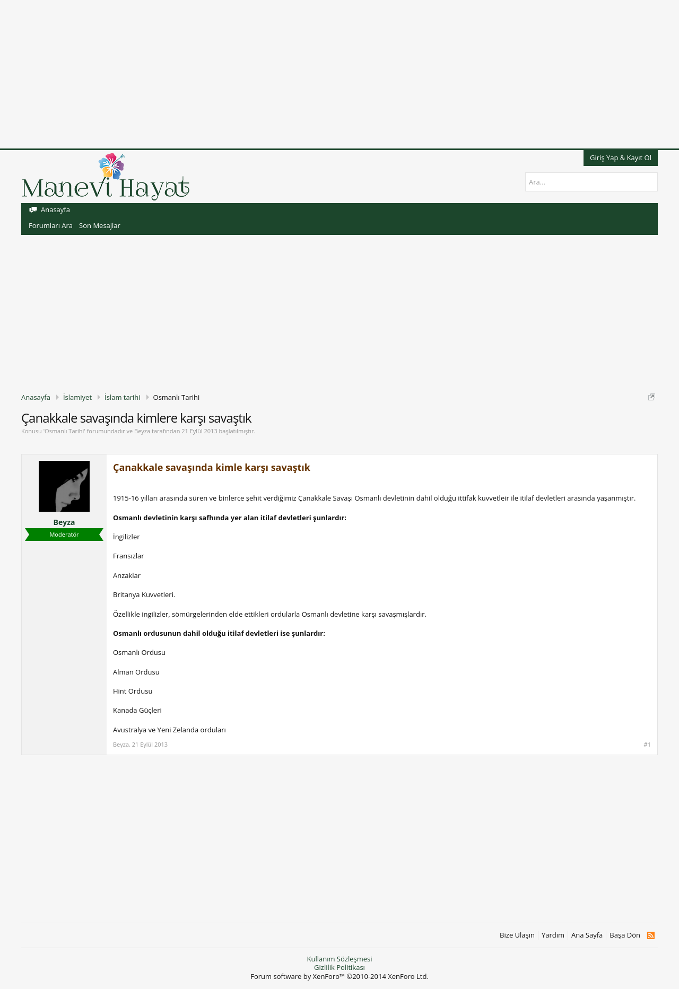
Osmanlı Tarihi (64, 431)
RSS (651, 935)
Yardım (553, 935)
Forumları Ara (51, 225)
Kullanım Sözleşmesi (339, 959)
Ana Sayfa (587, 935)
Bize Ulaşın (517, 935)
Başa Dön (625, 935)
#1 (647, 744)
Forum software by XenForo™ (339, 976)
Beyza (142, 431)
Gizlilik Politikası (339, 967)
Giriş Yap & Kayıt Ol (620, 157)
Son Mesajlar (99, 225)
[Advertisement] (318, 74)
